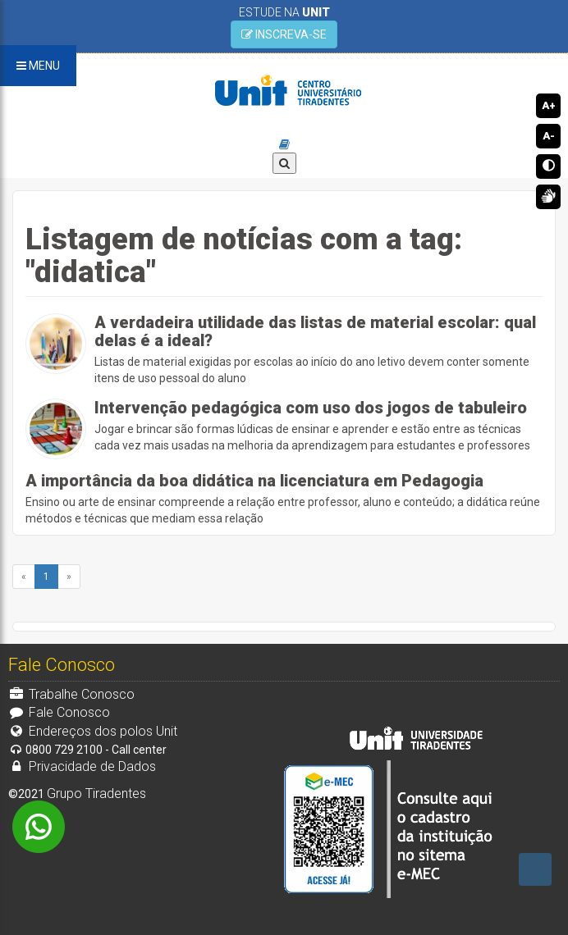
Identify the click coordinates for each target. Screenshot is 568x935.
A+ (549, 105)
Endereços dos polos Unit (92, 731)
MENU (38, 65)
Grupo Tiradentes (96, 793)
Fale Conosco (59, 712)
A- (549, 136)
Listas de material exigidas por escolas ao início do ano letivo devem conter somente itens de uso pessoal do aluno (318, 349)
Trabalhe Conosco (71, 694)
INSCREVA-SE (284, 34)
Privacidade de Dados (82, 766)
